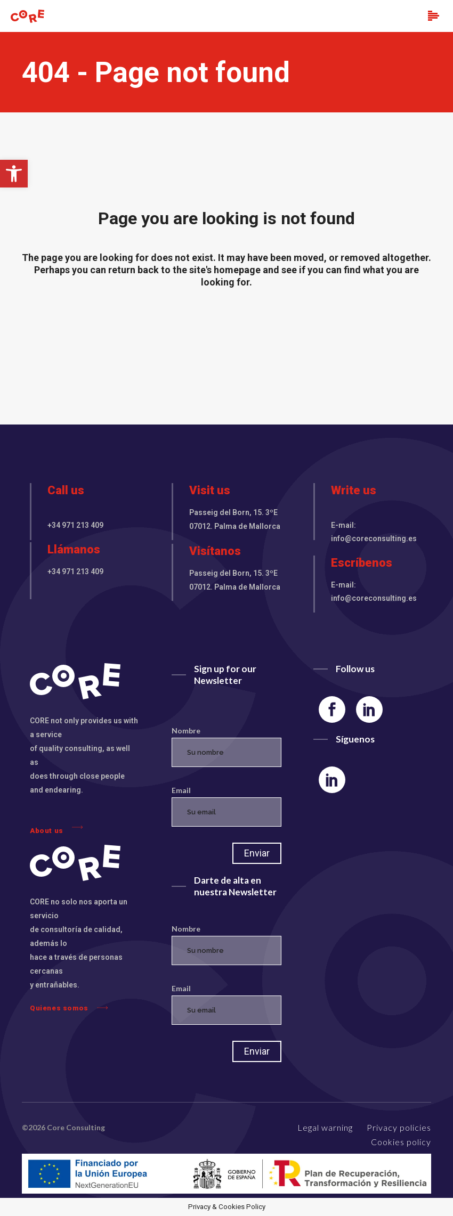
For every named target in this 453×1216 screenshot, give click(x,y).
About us (56, 828)
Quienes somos (69, 1007)
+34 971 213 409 (75, 525)
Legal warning (325, 1127)
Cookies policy (401, 1142)
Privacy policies (399, 1127)
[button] (14, 173)
